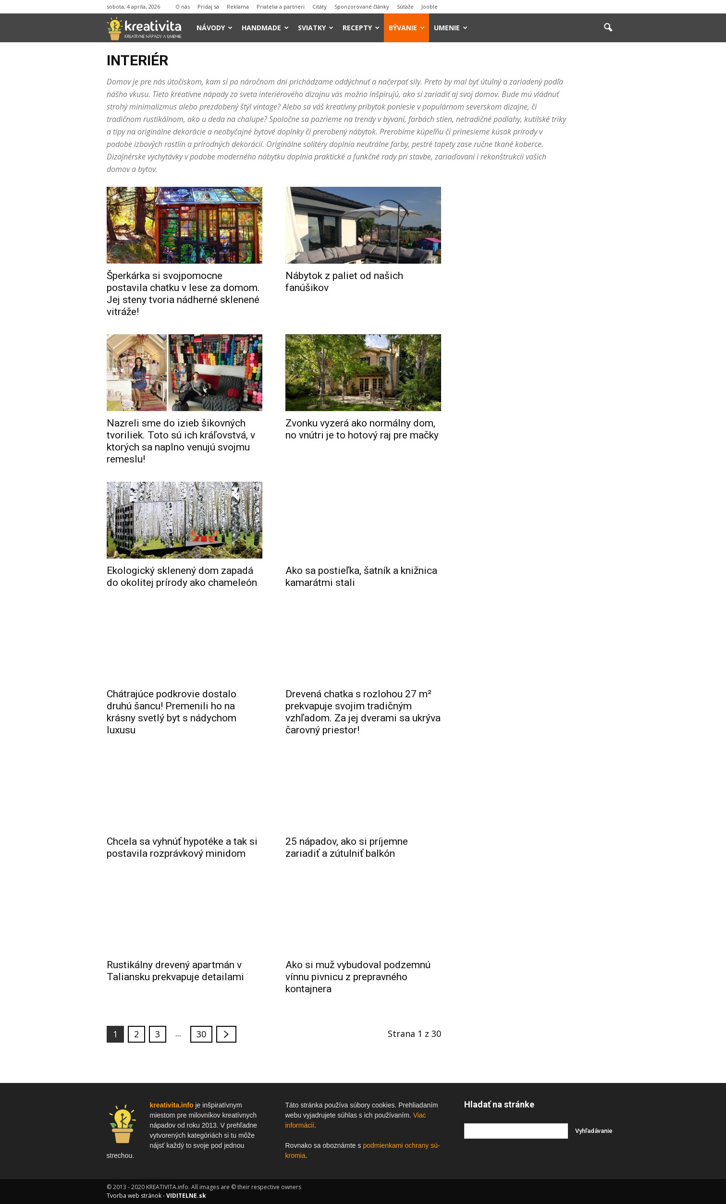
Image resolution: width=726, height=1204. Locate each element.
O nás (182, 6)
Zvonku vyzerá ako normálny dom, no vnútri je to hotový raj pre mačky (362, 429)
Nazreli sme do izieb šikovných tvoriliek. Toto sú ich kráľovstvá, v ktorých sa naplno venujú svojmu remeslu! (181, 441)
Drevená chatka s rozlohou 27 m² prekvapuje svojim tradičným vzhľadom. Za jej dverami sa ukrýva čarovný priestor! (363, 712)
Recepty (361, 27)
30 (201, 1034)
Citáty (319, 6)
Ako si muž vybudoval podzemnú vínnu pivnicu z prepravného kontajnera (358, 977)
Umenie (451, 27)
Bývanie (407, 27)
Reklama (238, 6)
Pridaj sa (208, 6)
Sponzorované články (361, 6)
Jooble (429, 6)
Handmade (265, 27)
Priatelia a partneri (281, 6)
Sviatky (315, 27)
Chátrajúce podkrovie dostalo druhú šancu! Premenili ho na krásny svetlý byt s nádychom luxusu (171, 712)
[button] (608, 27)
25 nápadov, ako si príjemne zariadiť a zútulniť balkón (346, 847)
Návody (215, 27)
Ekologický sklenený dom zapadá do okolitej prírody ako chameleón (182, 576)
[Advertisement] (542, 331)
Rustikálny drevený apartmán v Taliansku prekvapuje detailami (175, 971)
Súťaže (405, 6)
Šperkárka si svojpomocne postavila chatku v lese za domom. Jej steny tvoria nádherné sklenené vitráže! (183, 293)
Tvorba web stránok (134, 1196)
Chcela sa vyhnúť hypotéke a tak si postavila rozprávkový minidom (182, 847)
